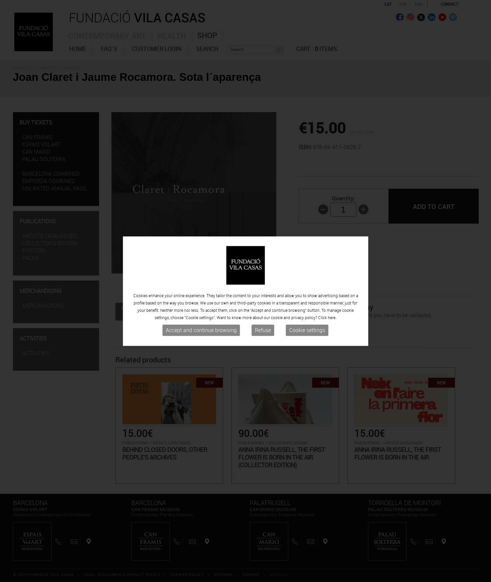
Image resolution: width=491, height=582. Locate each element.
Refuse (263, 330)
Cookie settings (307, 330)
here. (332, 317)
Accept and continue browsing (201, 330)
